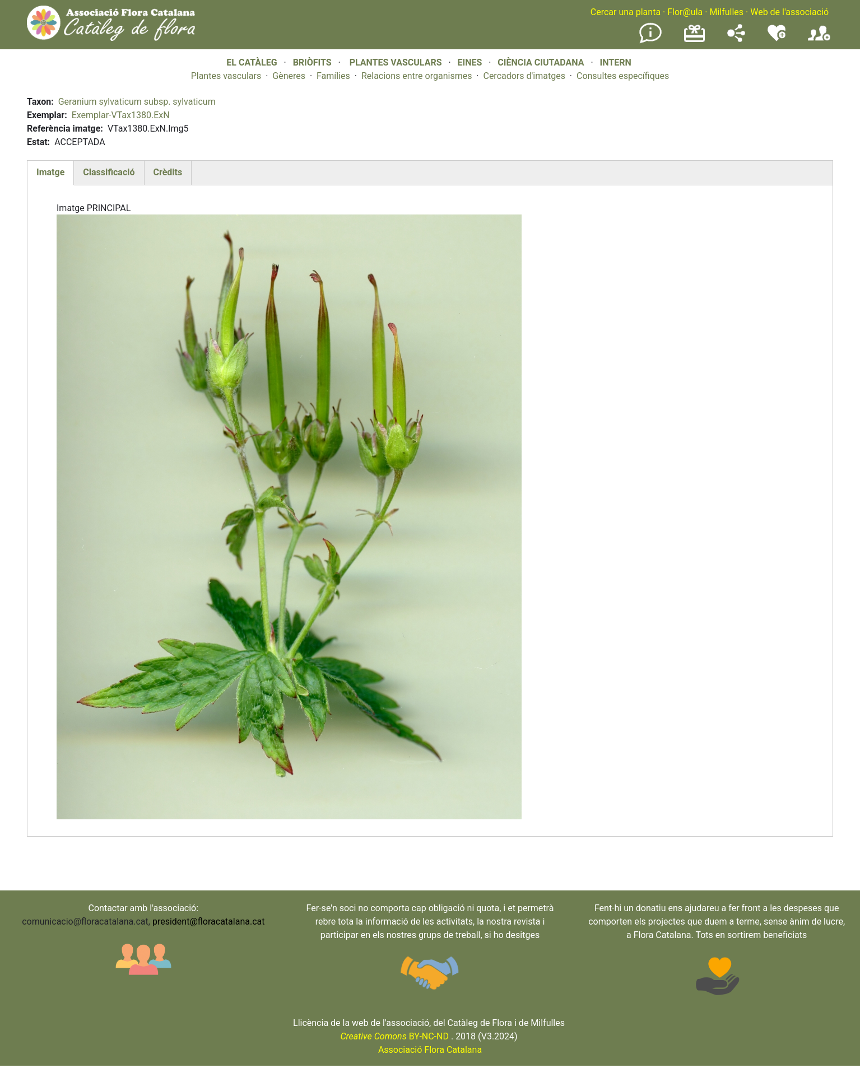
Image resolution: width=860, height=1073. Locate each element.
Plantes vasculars (226, 76)
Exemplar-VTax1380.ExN (121, 115)
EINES (469, 62)
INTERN (615, 62)
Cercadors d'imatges (524, 76)
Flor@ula (685, 12)
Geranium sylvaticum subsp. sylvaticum (137, 101)
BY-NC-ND (394, 1036)
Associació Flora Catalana (430, 1049)
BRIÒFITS (313, 62)
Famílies (333, 76)
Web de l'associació (789, 12)
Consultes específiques (623, 76)
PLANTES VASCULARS (396, 62)
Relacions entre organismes (416, 76)
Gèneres (288, 76)
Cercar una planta (626, 12)
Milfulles (726, 12)
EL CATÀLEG (251, 62)
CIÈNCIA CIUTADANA (541, 62)
